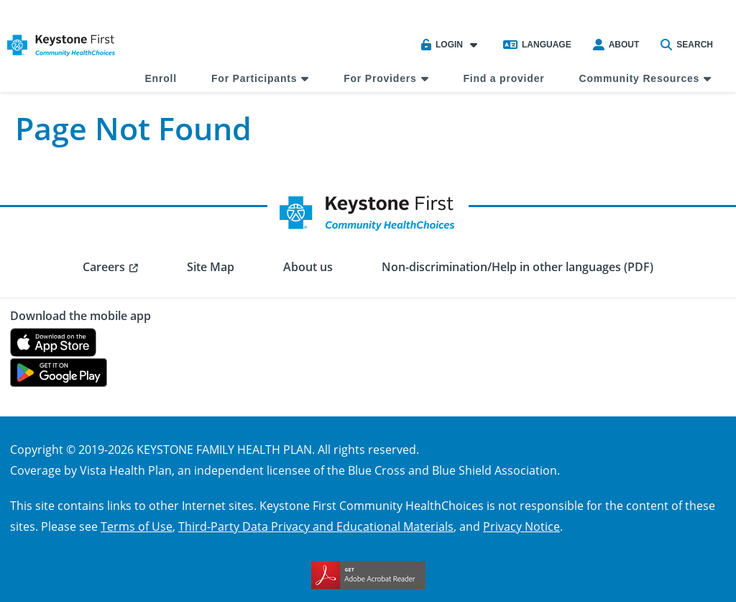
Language (537, 44)
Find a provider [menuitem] (503, 78)
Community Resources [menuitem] (639, 78)
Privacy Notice (521, 526)
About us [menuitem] (308, 267)
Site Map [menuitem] (210, 267)
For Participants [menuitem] (254, 78)
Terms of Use (136, 526)
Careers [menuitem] (104, 267)
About (616, 44)
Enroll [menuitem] (160, 78)
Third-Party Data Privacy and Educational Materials (316, 526)
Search (687, 44)
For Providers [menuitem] (380, 78)
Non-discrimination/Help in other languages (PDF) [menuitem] (517, 267)
